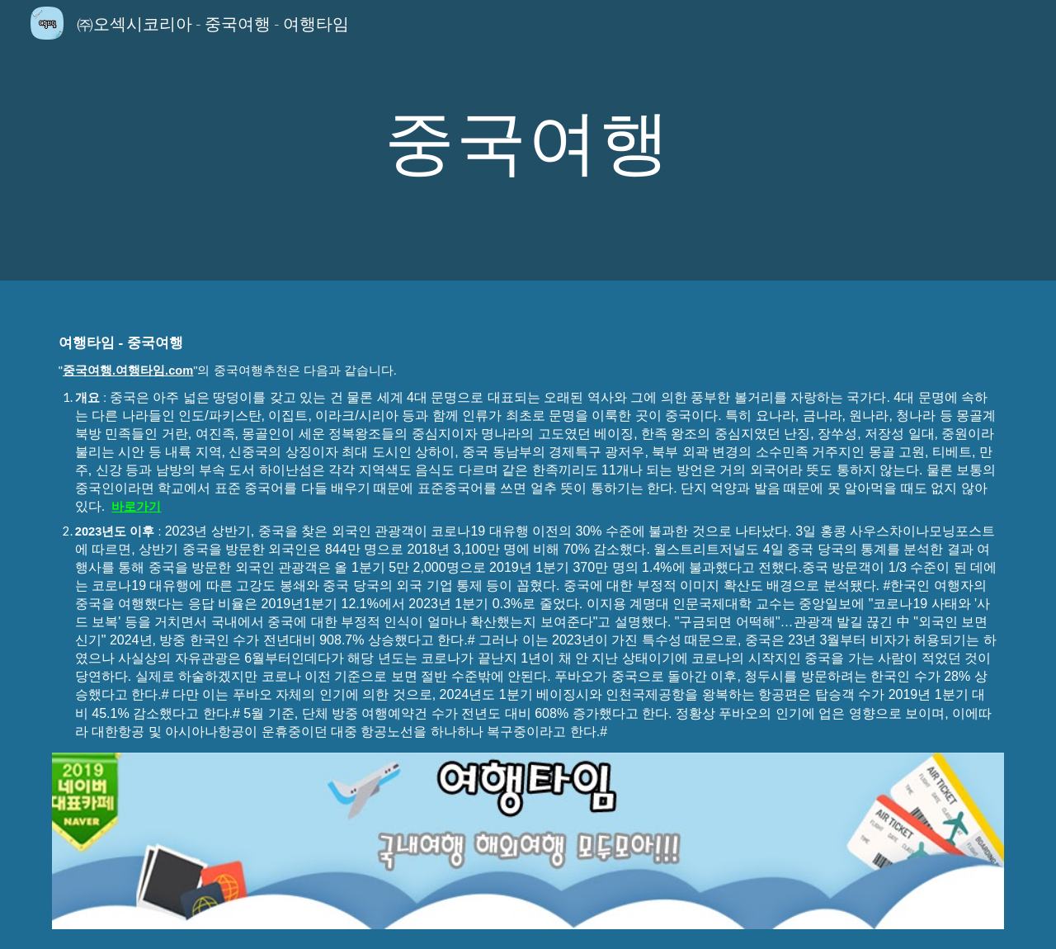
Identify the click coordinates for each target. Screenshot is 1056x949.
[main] (528, 140)
